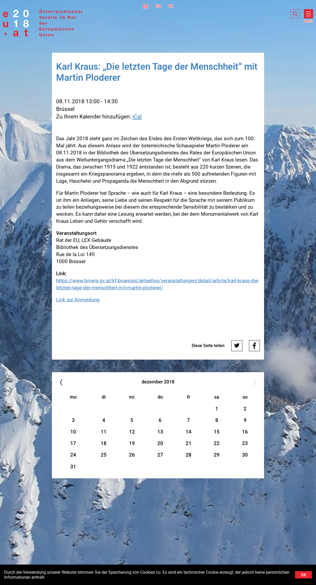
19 (132, 443)
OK (303, 574)
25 (103, 455)
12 (132, 432)
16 (245, 432)
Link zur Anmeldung (78, 300)
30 (245, 455)
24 (73, 455)
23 (245, 443)
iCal (137, 116)
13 (160, 432)
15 (216, 432)
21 (188, 443)
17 (73, 443)
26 (132, 455)
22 (216, 443)
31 (73, 467)
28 (188, 455)
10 (73, 432)
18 (103, 443)
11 (103, 432)
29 (216, 455)
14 (188, 432)
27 (160, 455)
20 (160, 443)
